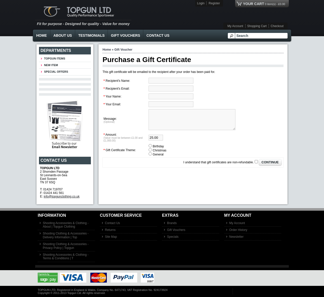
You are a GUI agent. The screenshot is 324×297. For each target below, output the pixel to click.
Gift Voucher (123, 49)
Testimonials (91, 35)
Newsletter (236, 237)
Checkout (277, 26)
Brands (172, 223)
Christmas (159, 154)
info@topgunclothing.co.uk (62, 196)
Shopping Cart (257, 26)
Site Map (111, 237)
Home (41, 35)
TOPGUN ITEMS (54, 58)
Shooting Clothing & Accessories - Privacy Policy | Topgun (66, 245)
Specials (172, 237)
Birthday (158, 150)
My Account (235, 26)
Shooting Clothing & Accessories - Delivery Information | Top (66, 235)
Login (201, 3)
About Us (62, 35)
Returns (110, 230)
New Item (51, 65)
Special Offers (56, 71)
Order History (238, 230)
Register (214, 3)
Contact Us (157, 35)
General (158, 158)
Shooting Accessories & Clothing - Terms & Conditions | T (66, 256)
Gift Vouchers (125, 35)
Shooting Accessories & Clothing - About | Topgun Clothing (66, 224)
